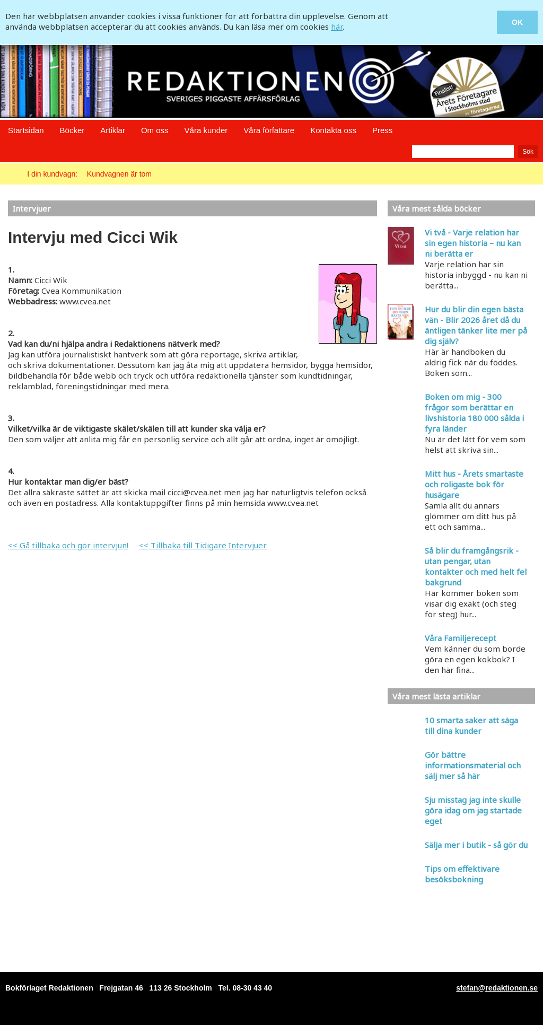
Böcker (72, 130)
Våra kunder (206, 130)
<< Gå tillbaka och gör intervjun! (68, 545)
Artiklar (112, 130)
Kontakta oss (333, 130)
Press (382, 130)
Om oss (155, 130)
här (337, 26)
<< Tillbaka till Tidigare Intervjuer (203, 545)
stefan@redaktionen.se (497, 988)
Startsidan (26, 130)
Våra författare (268, 130)
